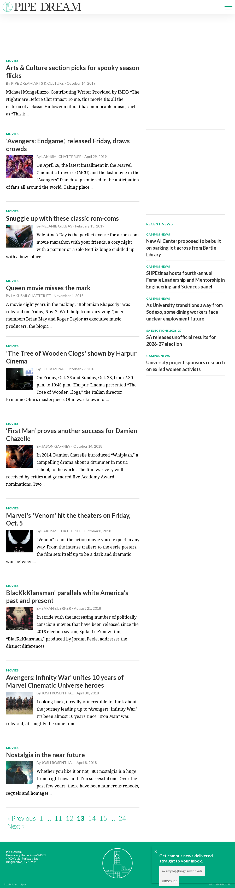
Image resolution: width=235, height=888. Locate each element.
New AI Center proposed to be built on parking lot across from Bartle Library (183, 247)
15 (103, 818)
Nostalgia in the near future (45, 754)
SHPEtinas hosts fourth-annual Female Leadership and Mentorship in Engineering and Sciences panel (185, 279)
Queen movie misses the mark (48, 288)
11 (58, 818)
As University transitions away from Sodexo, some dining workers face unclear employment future (184, 312)
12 (69, 818)
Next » (16, 826)
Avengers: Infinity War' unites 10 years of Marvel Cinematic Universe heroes (65, 681)
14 (92, 818)
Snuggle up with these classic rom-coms (62, 218)
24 (122, 818)
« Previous (21, 818)
